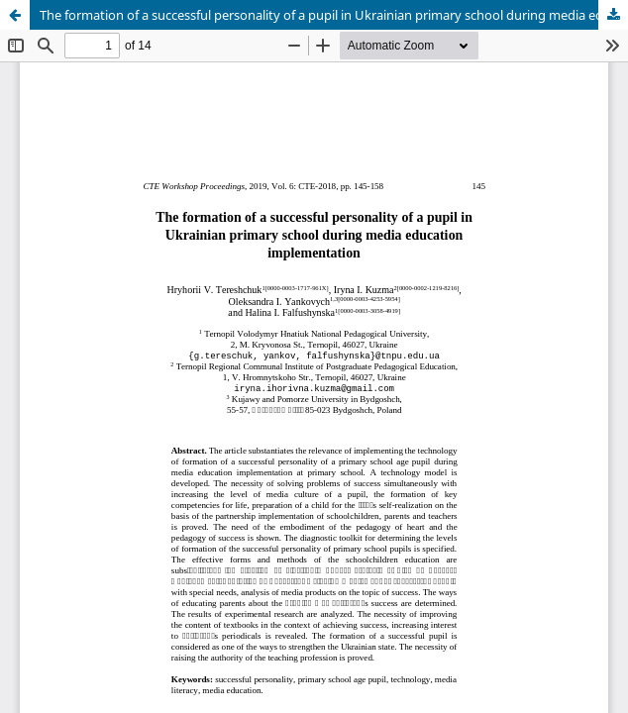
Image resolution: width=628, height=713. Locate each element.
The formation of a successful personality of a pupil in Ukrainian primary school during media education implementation (334, 15)
